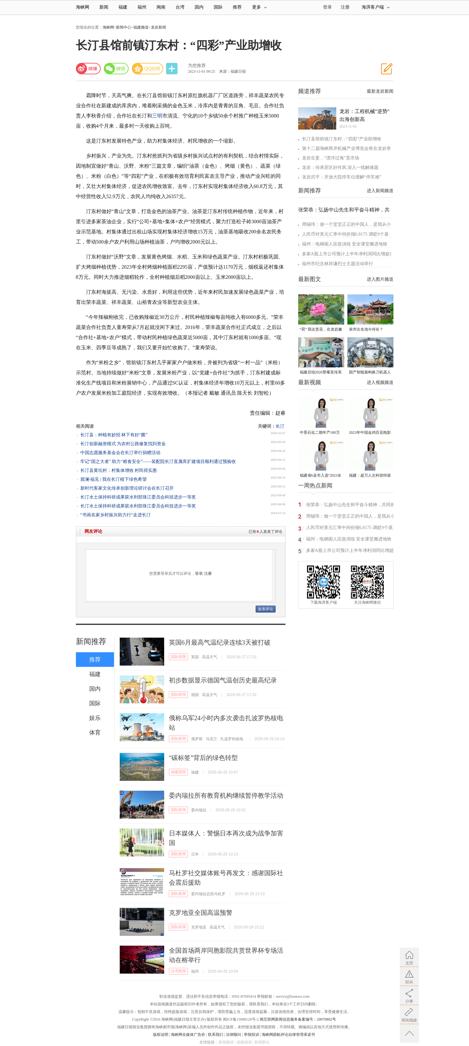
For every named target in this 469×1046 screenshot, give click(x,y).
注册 (345, 7)
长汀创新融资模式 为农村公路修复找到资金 (123, 443)
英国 (195, 657)
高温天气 (209, 657)
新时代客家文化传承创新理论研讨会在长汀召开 (127, 488)
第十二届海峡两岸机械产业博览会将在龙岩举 (346, 148)
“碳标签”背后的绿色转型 (203, 757)
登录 (199, 573)
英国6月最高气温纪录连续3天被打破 (220, 642)
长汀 (280, 426)
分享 (172, 69)
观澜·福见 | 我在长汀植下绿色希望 (113, 479)
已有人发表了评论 (265, 531)
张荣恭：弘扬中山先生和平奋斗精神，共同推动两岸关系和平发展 (350, 505)
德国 (195, 695)
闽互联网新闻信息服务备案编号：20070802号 (298, 1019)
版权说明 (160, 1034)
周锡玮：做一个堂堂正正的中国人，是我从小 (346, 224)
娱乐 (95, 718)
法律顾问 (233, 1034)
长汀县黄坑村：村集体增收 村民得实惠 (118, 470)
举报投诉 (251, 1034)
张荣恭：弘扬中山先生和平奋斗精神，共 (344, 209)
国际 (218, 7)
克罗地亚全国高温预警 (200, 912)
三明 (157, 115)
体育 (95, 732)
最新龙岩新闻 (380, 91)
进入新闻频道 (380, 190)
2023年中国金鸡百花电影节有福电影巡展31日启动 (370, 433)
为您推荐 (197, 65)
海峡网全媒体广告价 (188, 1034)
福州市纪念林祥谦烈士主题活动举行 (337, 263)
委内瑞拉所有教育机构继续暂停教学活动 (226, 795)
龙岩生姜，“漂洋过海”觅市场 (330, 158)
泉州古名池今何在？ (366, 329)
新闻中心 (123, 27)
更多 (259, 7)
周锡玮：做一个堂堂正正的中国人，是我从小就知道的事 (350, 517)
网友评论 (93, 531)
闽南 (161, 7)
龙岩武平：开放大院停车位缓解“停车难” (341, 177)
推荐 (237, 7)
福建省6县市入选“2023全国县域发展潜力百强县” (320, 476)
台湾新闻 (178, 971)
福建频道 (141, 27)
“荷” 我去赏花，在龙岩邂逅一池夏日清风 (321, 329)
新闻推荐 (91, 641)
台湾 (180, 7)
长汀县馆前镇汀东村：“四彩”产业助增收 (341, 139)
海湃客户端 (376, 7)
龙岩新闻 (158, 27)
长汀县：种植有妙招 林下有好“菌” (114, 434)
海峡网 (82, 7)
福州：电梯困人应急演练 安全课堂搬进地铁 (345, 244)
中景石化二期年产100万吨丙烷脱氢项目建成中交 (321, 433)
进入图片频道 (380, 279)
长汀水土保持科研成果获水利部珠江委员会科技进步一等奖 (138, 497)
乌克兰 (211, 739)
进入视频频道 (380, 382)
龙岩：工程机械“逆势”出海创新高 (364, 115)
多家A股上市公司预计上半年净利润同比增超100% (350, 551)
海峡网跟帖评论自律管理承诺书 (288, 1034)
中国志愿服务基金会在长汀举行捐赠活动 (120, 452)
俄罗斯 (197, 739)
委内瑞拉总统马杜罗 (208, 894)
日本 (195, 854)
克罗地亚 (198, 927)
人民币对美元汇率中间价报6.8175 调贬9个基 (345, 234)
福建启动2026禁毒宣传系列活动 (321, 372)
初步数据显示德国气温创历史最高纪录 (223, 680)
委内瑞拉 (198, 810)
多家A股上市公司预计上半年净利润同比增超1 (347, 253)
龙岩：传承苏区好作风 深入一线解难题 (340, 167)
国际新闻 (178, 656)
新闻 (103, 7)
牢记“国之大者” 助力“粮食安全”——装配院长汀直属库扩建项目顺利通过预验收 (158, 461)
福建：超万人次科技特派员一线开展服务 (370, 476)
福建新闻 (178, 772)
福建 (122, 7)
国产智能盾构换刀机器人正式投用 (370, 372)
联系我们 (215, 1034)
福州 (141, 7)
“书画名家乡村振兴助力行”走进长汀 (115, 515)
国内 (199, 7)
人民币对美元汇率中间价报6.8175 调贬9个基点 (351, 527)
